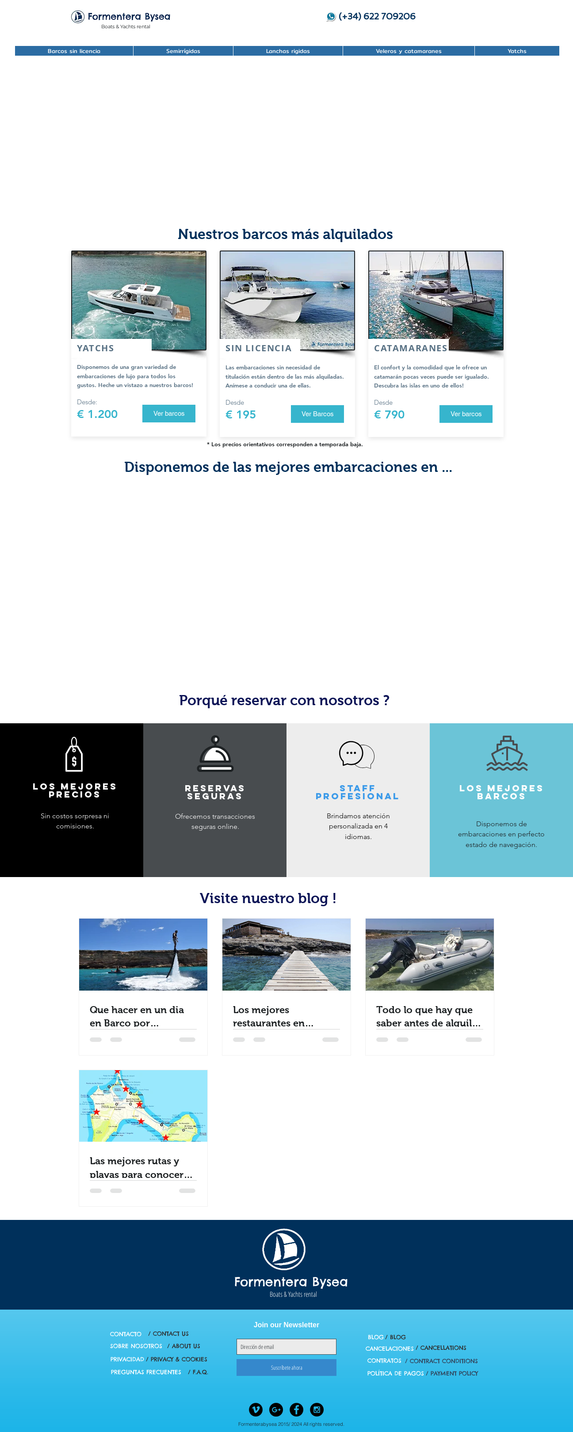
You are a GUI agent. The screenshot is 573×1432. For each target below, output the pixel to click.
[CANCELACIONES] (389, 1349)
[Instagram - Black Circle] (317, 1410)
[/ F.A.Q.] (198, 1372)
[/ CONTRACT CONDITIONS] (441, 1361)
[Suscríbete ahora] (286, 1367)
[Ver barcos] (168, 413)
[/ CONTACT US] (168, 1334)
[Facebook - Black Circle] (296, 1410)
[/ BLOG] (395, 1337)
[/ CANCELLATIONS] (440, 1347)
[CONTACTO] (125, 1334)
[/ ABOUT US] (183, 1346)
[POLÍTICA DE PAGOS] (395, 1373)
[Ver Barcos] (317, 414)
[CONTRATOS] (384, 1360)
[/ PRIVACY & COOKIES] (176, 1359)
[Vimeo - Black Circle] (256, 1410)
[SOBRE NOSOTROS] (136, 1346)
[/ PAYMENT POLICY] (451, 1373)
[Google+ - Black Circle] (276, 1410)
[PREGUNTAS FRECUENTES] (146, 1372)
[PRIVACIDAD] (127, 1359)
